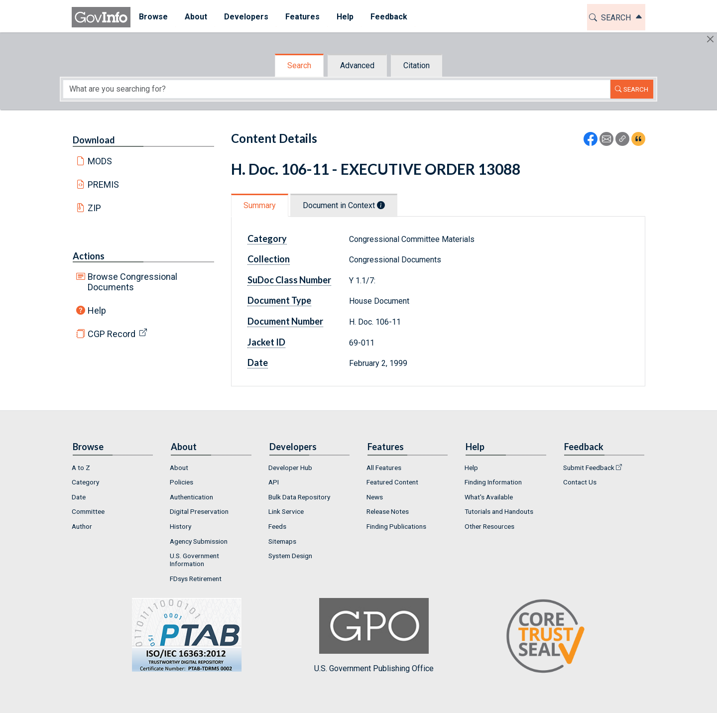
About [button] (196, 16)
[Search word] (336, 89)
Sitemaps (282, 541)
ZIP (94, 208)
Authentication (191, 497)
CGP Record (111, 334)
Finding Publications (396, 526)
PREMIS (103, 184)
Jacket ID (266, 342)
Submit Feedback (588, 468)
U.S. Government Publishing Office (374, 635)
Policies (181, 482)
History (180, 526)
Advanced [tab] (357, 65)
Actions (89, 255)
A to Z (81, 468)
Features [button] (302, 16)
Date (257, 362)
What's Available (489, 497)
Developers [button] (246, 16)
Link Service (286, 511)
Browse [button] (153, 16)
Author (82, 526)
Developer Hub (290, 468)
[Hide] (710, 39)
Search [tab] (299, 65)
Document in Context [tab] (344, 205)
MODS (100, 161)
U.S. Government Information (194, 560)
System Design (290, 556)
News (374, 497)
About (179, 468)
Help (97, 310)
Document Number (285, 321)
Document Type (279, 300)
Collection (268, 258)
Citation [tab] (416, 65)
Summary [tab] (259, 205)
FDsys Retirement (196, 579)
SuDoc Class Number (289, 279)
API (273, 482)
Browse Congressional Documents (132, 281)
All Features (383, 468)
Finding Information (493, 482)
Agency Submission (199, 541)
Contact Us (580, 482)
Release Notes (387, 511)
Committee (88, 511)
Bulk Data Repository (299, 497)
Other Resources (489, 526)
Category (267, 238)
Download (94, 139)
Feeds (277, 526)
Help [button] (345, 16)
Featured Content (392, 482)
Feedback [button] (388, 16)
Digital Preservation (199, 511)
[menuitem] (153, 17)
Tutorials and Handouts (499, 511)
